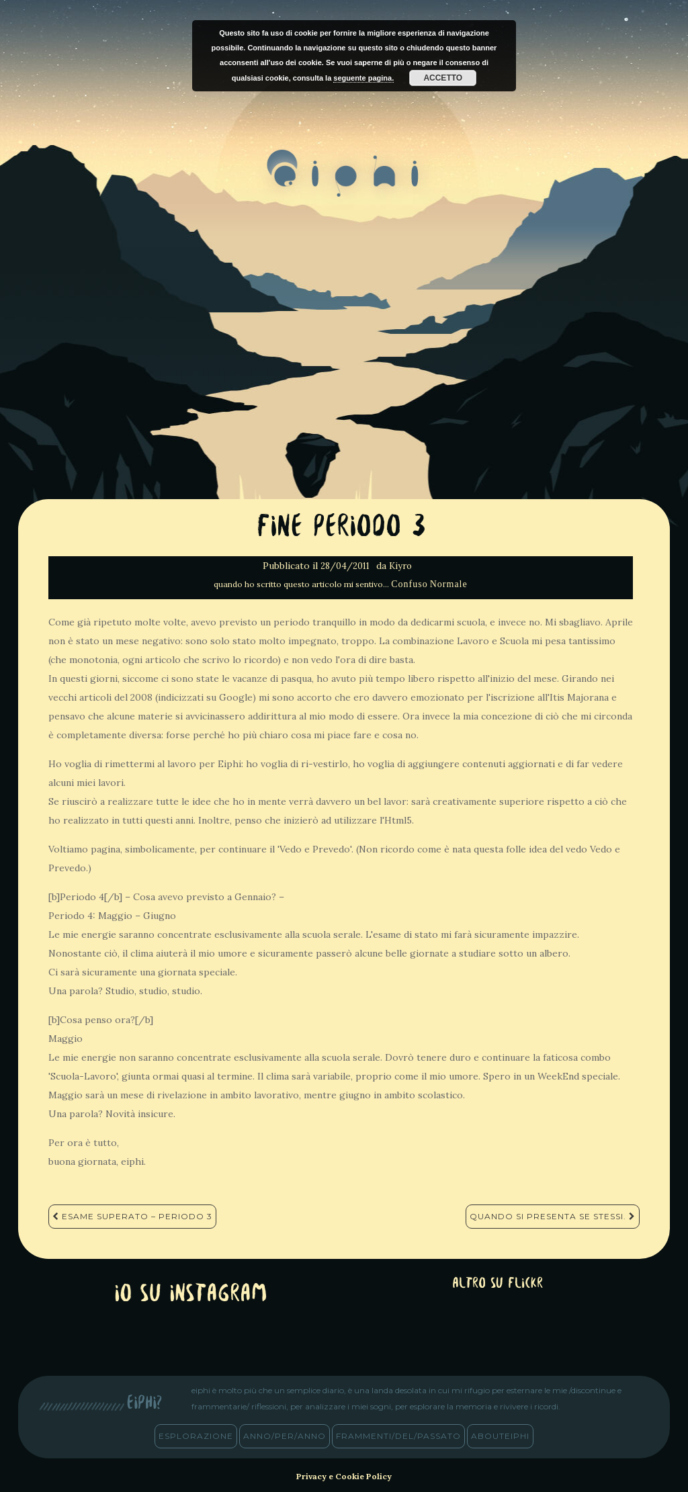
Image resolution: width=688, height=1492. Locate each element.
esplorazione (196, 1436)
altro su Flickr (497, 1284)
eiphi (344, 184)
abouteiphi (500, 1436)
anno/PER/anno (284, 1436)
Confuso (409, 584)
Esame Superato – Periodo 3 (132, 1216)
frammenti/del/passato (398, 1436)
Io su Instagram (190, 1295)
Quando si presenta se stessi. (553, 1216)
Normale (449, 584)
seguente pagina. (363, 78)
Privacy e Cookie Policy (344, 1476)
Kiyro (400, 566)
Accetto (442, 78)
